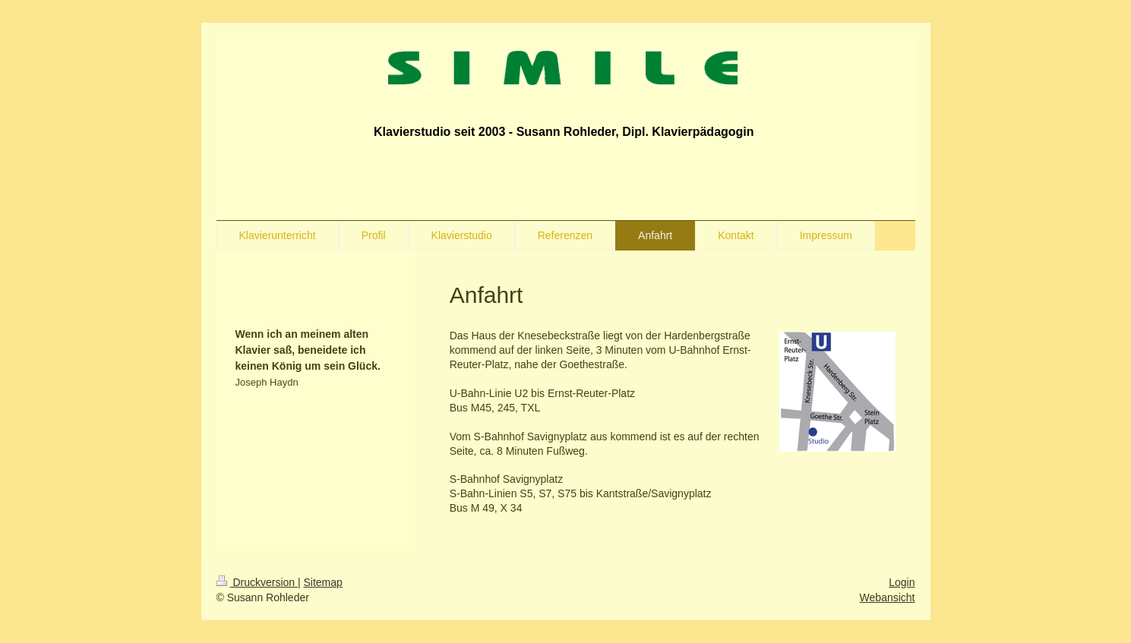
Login (902, 582)
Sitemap (323, 582)
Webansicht (887, 597)
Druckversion (257, 582)
